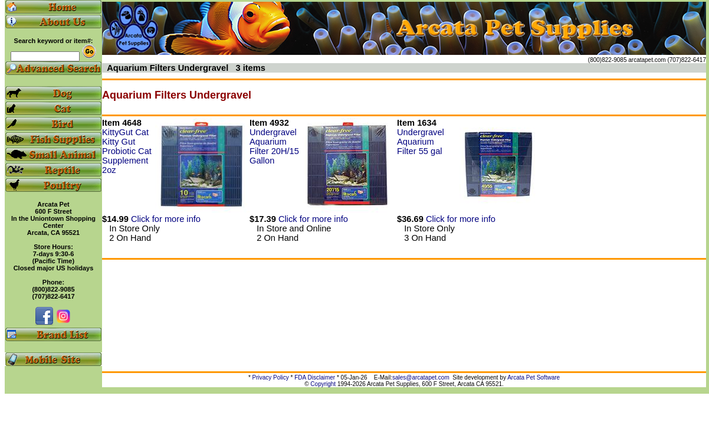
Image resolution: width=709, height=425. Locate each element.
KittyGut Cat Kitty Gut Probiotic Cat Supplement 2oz (127, 151)
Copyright (323, 384)
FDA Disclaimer (314, 377)
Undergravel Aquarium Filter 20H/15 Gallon (274, 146)
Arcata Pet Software (533, 377)
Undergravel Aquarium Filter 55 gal (420, 142)
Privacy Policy (270, 377)
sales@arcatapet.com (420, 377)
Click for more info (166, 219)
